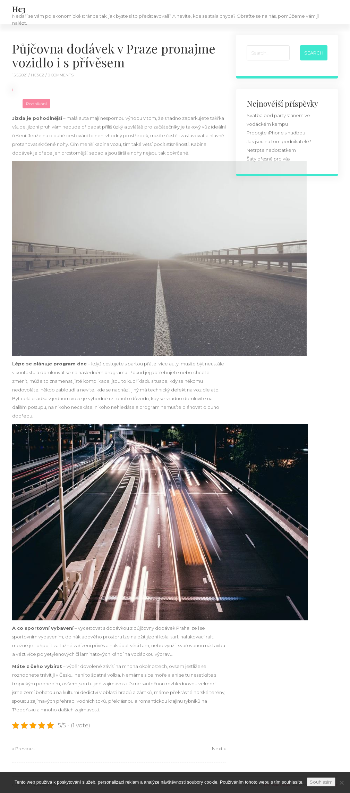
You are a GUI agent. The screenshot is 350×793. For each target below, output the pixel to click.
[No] (341, 782)
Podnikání (36, 103)
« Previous (23, 748)
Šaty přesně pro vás (268, 159)
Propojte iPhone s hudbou (276, 132)
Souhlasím (321, 782)
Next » (219, 748)
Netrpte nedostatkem (271, 150)
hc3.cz (38, 75)
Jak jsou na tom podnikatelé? (279, 141)
